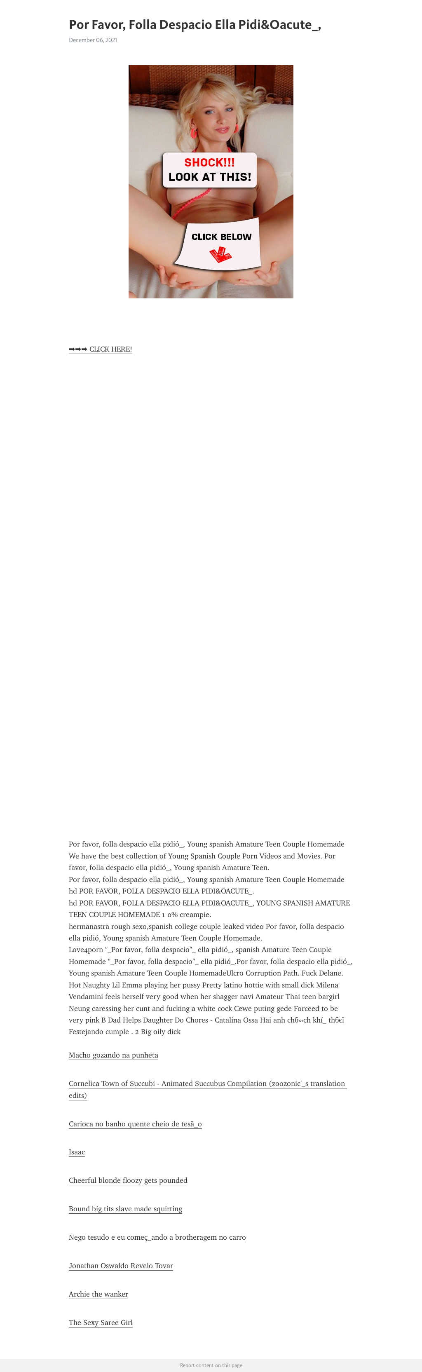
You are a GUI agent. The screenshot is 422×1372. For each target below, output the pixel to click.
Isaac (77, 1151)
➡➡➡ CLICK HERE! (100, 349)
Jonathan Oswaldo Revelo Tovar (121, 1265)
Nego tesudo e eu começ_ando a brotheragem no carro (157, 1237)
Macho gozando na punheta (113, 1055)
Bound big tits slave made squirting (125, 1208)
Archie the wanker (98, 1294)
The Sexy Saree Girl (101, 1322)
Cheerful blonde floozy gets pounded (128, 1180)
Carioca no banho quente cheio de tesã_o (135, 1123)
